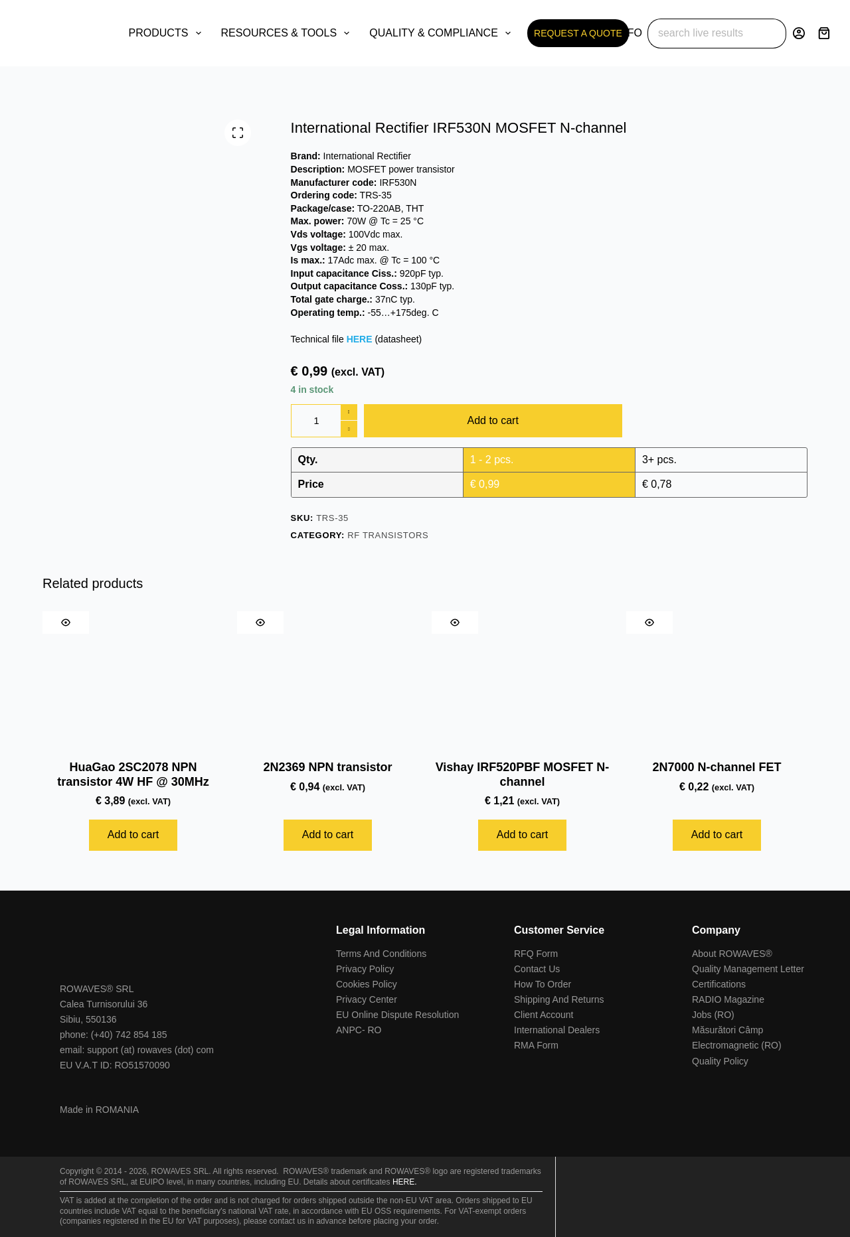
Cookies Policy (366, 984)
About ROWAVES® (732, 953)
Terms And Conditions (381, 953)
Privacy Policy (365, 969)
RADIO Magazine (728, 999)
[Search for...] (701, 33)
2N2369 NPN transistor (327, 767)
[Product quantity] (324, 420)
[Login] (799, 33)
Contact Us (537, 969)
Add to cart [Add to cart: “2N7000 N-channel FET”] (716, 834)
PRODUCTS (168, 33)
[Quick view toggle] (65, 622)
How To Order (542, 984)
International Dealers (557, 1030)
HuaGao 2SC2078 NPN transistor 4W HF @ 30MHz (133, 774)
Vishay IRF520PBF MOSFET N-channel (523, 774)
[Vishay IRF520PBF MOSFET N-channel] (522, 679)
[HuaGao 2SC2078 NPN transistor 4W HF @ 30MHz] (133, 679)
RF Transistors (387, 535)
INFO (638, 33)
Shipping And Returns (559, 999)
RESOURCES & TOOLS (288, 33)
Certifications (719, 984)
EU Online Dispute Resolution (397, 1014)
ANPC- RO (358, 1030)
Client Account (544, 1014)
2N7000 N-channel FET (716, 767)
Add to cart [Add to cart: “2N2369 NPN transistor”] (327, 834)
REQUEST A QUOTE (578, 33)
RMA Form (536, 1045)
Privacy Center (366, 999)
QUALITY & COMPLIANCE (442, 33)
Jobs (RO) (713, 1014)
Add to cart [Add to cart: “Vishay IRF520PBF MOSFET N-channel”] (522, 834)
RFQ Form (536, 953)
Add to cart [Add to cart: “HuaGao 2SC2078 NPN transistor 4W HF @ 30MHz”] (133, 834)
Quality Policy (720, 1061)
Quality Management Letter (748, 969)
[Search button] (771, 33)
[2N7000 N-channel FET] (717, 679)
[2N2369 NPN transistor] (327, 679)
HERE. (404, 1182)
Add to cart (493, 420)
